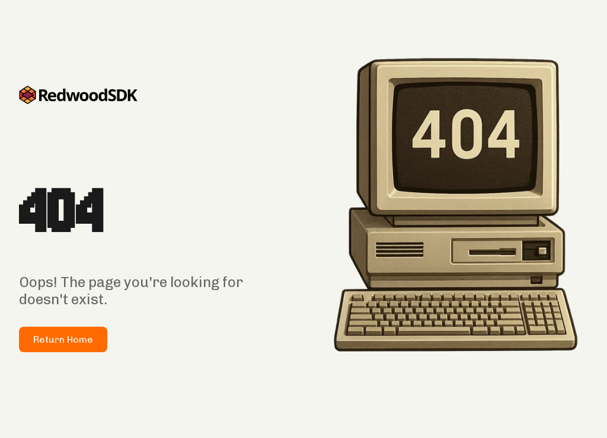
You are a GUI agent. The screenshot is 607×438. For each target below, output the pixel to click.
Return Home (63, 339)
